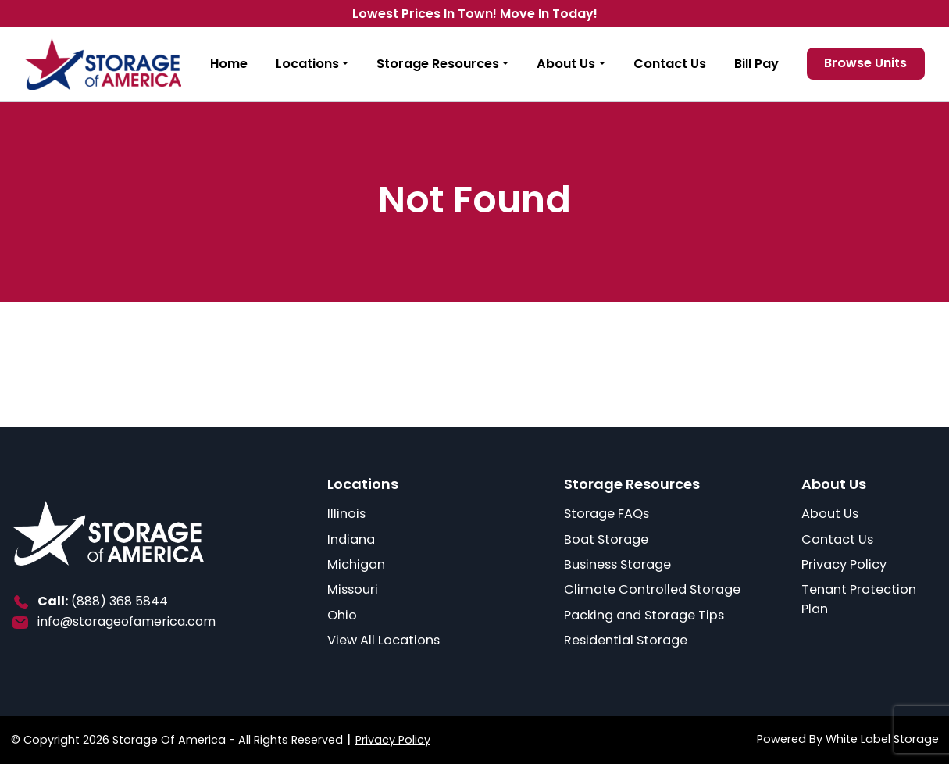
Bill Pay (756, 64)
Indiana (351, 539)
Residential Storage (625, 640)
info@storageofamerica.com (126, 621)
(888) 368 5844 (119, 601)
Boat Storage (606, 539)
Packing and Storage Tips (644, 615)
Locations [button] (307, 64)
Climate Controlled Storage (652, 589)
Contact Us (669, 64)
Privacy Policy (844, 564)
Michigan (356, 564)
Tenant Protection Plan (858, 599)
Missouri (352, 589)
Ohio (342, 615)
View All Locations (383, 640)
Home (229, 64)
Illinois (346, 514)
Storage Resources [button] (437, 64)
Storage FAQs (606, 514)
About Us (829, 514)
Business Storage (617, 564)
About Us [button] (566, 64)
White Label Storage (882, 739)
